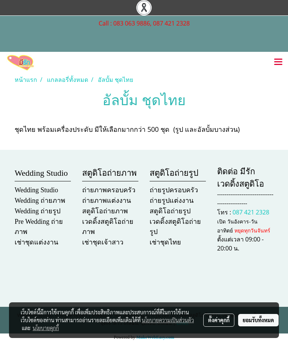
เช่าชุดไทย (165, 242)
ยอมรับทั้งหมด (258, 320)
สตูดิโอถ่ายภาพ (105, 211)
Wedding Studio (36, 190)
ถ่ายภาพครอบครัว (108, 190)
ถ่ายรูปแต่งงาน (172, 200)
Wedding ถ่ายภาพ (40, 200)
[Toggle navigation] (278, 62)
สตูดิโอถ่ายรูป (170, 211)
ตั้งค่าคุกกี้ (219, 320)
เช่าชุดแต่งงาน (36, 242)
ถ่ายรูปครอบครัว (174, 190)
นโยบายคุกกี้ (46, 327)
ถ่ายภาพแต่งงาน (106, 200)
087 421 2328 (250, 212)
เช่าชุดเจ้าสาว (102, 242)
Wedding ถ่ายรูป (37, 211)
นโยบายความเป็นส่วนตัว (168, 320)
